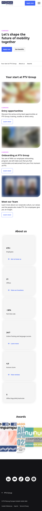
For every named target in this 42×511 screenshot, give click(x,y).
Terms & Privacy (24, 506)
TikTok (21, 479)
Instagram (33, 479)
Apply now (30, 3)
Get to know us (16, 259)
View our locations (17, 290)
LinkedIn (8, 479)
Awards (29, 64)
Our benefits (19, 49)
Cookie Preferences (7, 506)
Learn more (7, 121)
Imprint (16, 506)
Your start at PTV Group (8, 64)
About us (22, 64)
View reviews (15, 375)
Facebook (27, 479)
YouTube (14, 479)
